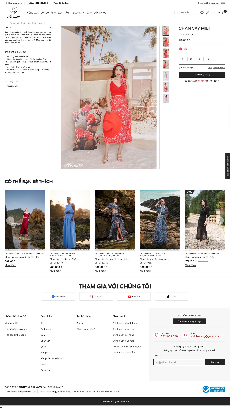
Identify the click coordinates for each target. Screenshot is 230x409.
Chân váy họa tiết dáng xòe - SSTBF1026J (199, 261)
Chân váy (45, 340)
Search (178, 12)
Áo (42, 323)
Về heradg (33, 12)
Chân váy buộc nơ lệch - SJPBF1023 (23, 259)
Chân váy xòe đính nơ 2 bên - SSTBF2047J (109, 261)
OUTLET (45, 364)
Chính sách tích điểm (124, 352)
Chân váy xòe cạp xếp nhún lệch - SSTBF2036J (157, 261)
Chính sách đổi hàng (123, 335)
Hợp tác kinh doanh (15, 335)
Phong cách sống (86, 329)
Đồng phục (100, 12)
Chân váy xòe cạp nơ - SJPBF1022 (67, 257)
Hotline (38, 3)
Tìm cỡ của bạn (186, 68)
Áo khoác (46, 329)
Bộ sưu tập (47, 12)
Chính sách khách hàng (125, 323)
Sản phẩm (63, 12)
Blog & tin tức (81, 12)
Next (220, 220)
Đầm (43, 335)
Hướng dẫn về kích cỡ (216, 68)
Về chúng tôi (11, 323)
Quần (43, 346)
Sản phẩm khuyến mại (52, 358)
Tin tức (80, 323)
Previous (10, 220)
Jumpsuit (45, 352)
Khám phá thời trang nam (211, 3)
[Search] (187, 12)
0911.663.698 (169, 336)
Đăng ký (215, 362)
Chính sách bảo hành (124, 329)
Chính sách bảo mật (123, 340)
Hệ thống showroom (13, 3)
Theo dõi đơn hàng (61, 3)
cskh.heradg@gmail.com (205, 336)
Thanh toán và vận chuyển (127, 346)
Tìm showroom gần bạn (189, 321)
